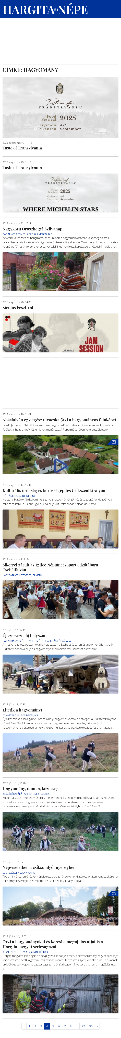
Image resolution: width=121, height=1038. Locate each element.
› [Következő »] (97, 1026)
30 (91, 1026)
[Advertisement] (60, 39)
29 (83, 1026)
